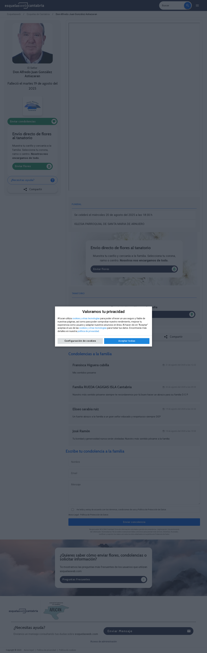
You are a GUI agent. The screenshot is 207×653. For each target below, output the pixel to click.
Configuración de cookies (80, 341)
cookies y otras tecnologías (86, 318)
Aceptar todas (126, 341)
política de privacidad (88, 331)
